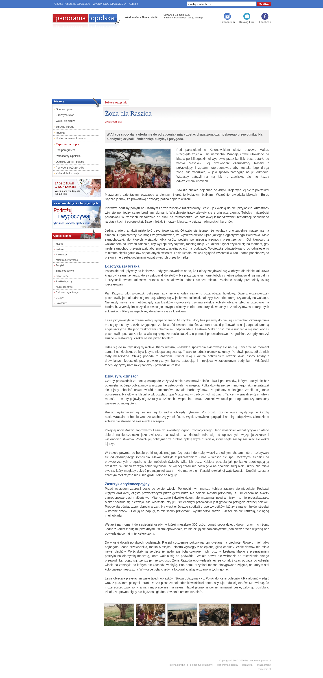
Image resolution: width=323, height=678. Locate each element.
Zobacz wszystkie (116, 102)
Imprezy (60, 132)
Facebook (265, 22)
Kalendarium (227, 22)
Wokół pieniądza (66, 121)
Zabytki (60, 265)
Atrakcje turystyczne (67, 260)
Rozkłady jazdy (64, 281)
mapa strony (264, 664)
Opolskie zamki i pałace (70, 161)
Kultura (60, 249)
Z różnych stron (65, 115)
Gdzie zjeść (62, 276)
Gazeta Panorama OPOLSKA (72, 3)
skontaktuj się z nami (201, 664)
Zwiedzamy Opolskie (68, 156)
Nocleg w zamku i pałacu (71, 138)
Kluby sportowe (64, 286)
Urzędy (60, 297)
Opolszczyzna (64, 109)
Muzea (59, 243)
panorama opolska (227, 664)
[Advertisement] (161, 62)
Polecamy (61, 303)
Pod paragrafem (65, 150)
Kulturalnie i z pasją (67, 173)
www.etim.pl (264, 669)
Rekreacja (61, 254)
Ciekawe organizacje (67, 292)
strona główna (177, 664)
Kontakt (133, 3)
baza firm (247, 664)
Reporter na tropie (67, 144)
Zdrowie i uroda (65, 126)
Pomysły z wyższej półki (70, 167)
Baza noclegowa (65, 270)
